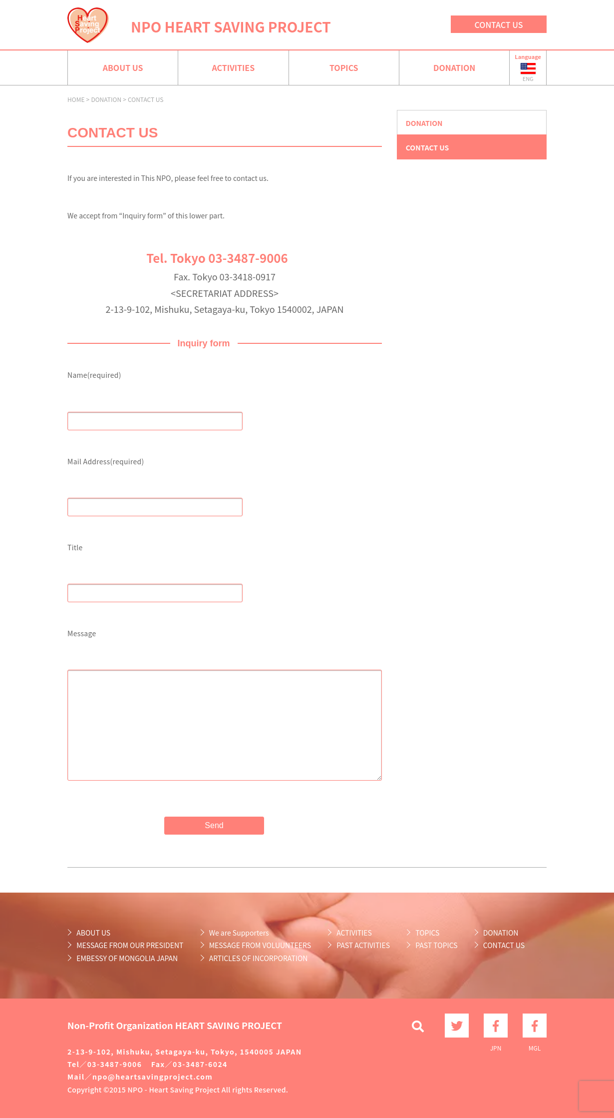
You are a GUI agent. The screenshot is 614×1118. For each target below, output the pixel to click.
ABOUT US (123, 67)
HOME (75, 99)
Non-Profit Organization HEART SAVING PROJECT (174, 1025)
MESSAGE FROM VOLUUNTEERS (260, 945)
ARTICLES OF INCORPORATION (258, 958)
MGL (535, 1026)
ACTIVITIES (233, 67)
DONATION (454, 67)
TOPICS (343, 67)
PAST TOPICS (436, 945)
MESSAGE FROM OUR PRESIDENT (129, 945)
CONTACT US (499, 24)
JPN (496, 1026)
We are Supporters (239, 933)
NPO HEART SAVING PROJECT (231, 26)
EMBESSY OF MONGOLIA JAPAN (127, 958)
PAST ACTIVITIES (363, 945)
